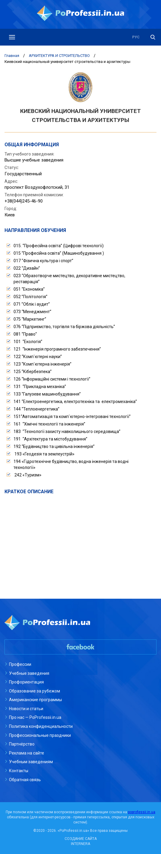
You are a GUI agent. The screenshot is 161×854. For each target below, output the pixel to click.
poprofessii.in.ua (141, 812)
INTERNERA (80, 844)
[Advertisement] (80, 540)
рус (136, 37)
